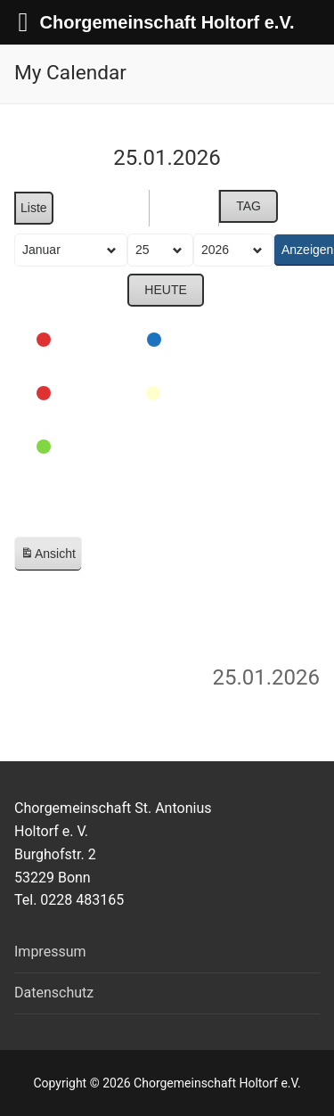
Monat (103, 208)
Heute (165, 290)
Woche (184, 208)
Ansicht (51, 557)
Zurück (71, 292)
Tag (248, 206)
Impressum (50, 951)
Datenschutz (54, 992)
